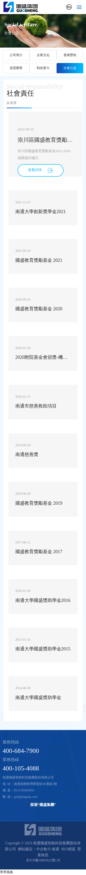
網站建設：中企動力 (34, 849)
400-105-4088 (21, 768)
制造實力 (43, 68)
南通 (55, 849)
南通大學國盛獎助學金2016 (42, 600)
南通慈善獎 (26, 454)
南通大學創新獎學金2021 (40, 211)
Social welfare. (21, 24)
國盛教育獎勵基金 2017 (38, 551)
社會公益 (70, 68)
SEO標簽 (68, 849)
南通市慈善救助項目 (36, 405)
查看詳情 (40, 170)
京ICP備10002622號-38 (43, 860)
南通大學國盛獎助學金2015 (42, 648)
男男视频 (6, 872)
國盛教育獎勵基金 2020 (38, 308)
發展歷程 (70, 55)
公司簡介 (16, 55)
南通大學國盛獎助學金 (38, 697)
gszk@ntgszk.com (25, 797)
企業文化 (43, 55)
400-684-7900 (21, 750)
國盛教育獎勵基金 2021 (38, 260)
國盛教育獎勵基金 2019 (38, 503)
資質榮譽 (16, 68)
